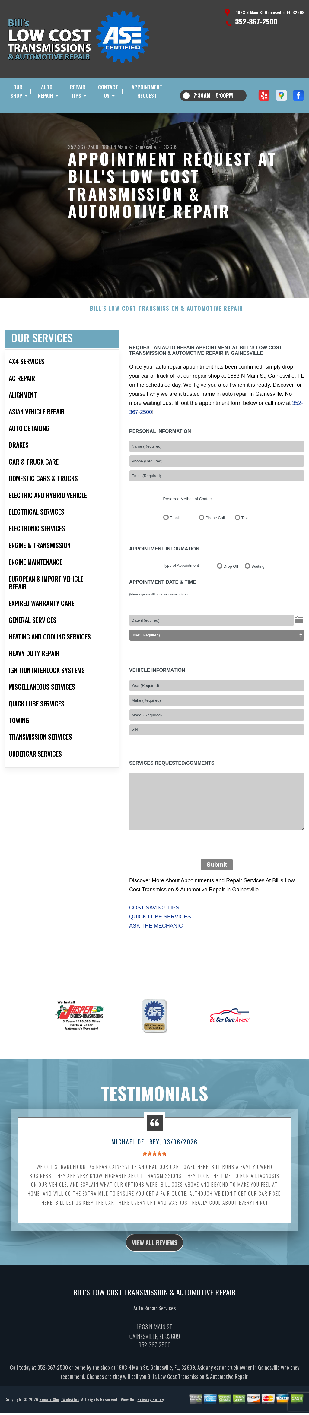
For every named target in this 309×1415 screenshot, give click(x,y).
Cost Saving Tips (154, 928)
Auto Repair (45, 91)
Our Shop (16, 91)
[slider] (154, 1174)
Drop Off (231, 587)
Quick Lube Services (160, 937)
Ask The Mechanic (156, 946)
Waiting (257, 587)
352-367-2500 (256, 21)
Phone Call (215, 538)
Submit (217, 885)
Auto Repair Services (154, 1331)
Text (245, 538)
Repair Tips (77, 91)
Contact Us (108, 91)
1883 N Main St (117, 147)
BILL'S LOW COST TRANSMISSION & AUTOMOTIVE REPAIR (166, 329)
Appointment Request (147, 91)
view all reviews (154, 1264)
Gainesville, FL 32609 (156, 147)
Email (175, 538)
